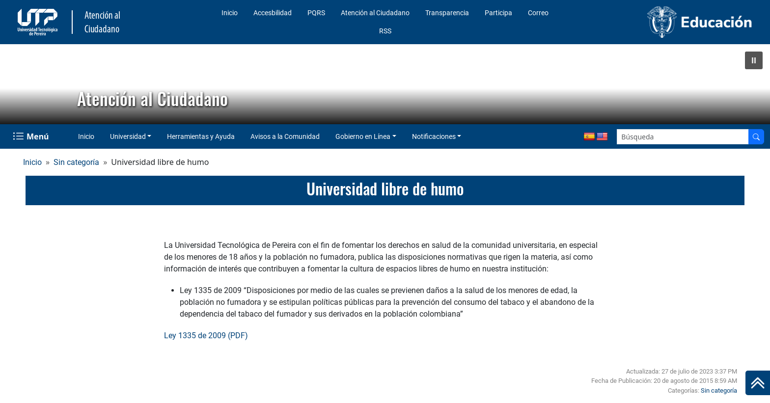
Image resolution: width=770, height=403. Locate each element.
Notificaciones (434, 136)
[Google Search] (683, 136)
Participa (498, 13)
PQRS (316, 13)
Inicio (229, 13)
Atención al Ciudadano (375, 13)
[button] (754, 60)
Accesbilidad (272, 13)
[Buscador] (756, 136)
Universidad (128, 136)
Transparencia (447, 13)
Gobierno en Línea (362, 136)
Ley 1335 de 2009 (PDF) (206, 335)
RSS (385, 31)
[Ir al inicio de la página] (757, 383)
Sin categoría (76, 162)
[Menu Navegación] (31, 136)
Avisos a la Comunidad (285, 136)
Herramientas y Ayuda (201, 136)
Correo (538, 13)
